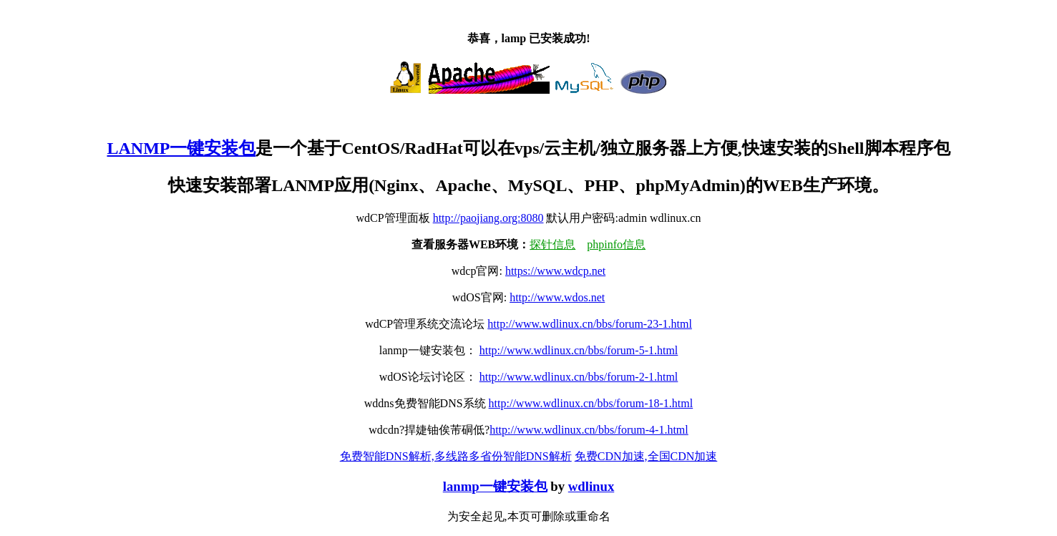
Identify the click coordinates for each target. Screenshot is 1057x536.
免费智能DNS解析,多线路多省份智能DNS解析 (456, 456)
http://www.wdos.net (557, 297)
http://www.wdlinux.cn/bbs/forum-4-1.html (588, 430)
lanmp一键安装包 (495, 486)
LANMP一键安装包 (181, 148)
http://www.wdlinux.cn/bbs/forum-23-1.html (589, 324)
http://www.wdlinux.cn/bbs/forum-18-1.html (591, 403)
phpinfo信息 (616, 244)
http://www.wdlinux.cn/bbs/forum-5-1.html (578, 350)
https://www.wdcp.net (555, 271)
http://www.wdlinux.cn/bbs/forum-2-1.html (578, 377)
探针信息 (552, 244)
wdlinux (591, 486)
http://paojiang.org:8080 (488, 218)
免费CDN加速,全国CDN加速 (646, 456)
